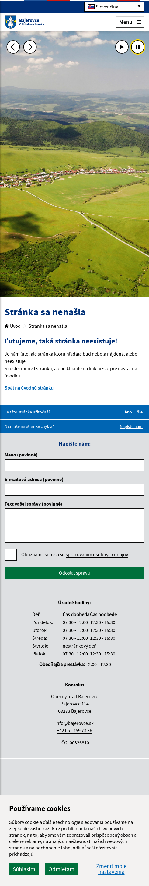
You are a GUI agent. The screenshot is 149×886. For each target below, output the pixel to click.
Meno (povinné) (21, 455)
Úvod (13, 326)
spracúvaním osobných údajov (97, 554)
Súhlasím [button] (24, 869)
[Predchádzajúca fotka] (13, 47)
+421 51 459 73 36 (74, 730)
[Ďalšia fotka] (29, 47)
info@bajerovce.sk (74, 723)
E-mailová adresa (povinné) (34, 479)
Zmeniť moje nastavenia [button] (111, 869)
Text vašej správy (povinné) (33, 504)
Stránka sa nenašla (48, 326)
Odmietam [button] (61, 869)
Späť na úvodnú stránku (29, 388)
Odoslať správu (74, 573)
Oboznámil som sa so (74, 554)
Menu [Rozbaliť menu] (130, 21)
